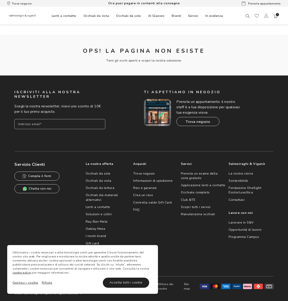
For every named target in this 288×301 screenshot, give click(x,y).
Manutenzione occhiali (198, 214)
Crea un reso (143, 195)
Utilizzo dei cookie (165, 286)
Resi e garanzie (145, 188)
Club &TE (188, 200)
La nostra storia (241, 173)
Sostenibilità (238, 181)
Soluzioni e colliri (99, 214)
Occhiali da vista (98, 181)
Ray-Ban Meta (97, 221)
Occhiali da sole (98, 173)
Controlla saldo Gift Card (152, 202)
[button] (276, 16)
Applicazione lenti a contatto (203, 185)
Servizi (193, 16)
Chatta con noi (36, 188)
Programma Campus (244, 237)
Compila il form (36, 176)
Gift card (92, 243)
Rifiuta (47, 283)
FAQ (136, 210)
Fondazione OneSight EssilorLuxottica (245, 190)
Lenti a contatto (98, 207)
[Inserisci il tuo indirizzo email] (59, 124)
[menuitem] (64, 16)
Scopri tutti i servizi (195, 207)
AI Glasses (156, 16)
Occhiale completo (195, 192)
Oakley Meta (95, 229)
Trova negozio (19, 3)
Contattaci (237, 200)
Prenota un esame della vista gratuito (199, 175)
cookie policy (22, 272)
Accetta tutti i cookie (126, 282)
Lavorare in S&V (241, 222)
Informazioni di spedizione (153, 181)
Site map (187, 286)
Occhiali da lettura (100, 188)
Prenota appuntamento (261, 3)
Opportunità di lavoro (245, 230)
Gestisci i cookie (25, 283)
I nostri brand (96, 236)
